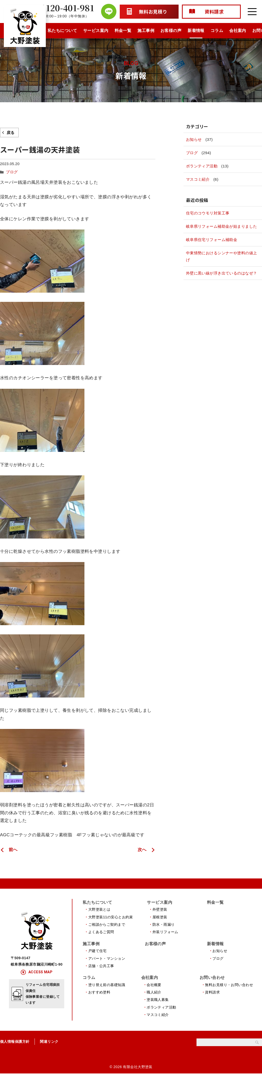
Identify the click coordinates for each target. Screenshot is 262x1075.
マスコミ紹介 (198, 179)
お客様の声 (170, 30)
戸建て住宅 (97, 951)
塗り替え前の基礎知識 (106, 985)
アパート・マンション (106, 959)
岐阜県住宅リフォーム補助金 (211, 239)
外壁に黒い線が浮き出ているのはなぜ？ (221, 273)
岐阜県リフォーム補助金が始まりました (221, 226)
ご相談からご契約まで (106, 924)
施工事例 (145, 30)
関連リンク (49, 1043)
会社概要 (154, 985)
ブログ (11, 172)
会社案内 (237, 30)
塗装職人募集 (158, 1001)
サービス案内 (95, 30)
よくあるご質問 (101, 932)
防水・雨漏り (163, 924)
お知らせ (194, 139)
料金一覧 (123, 30)
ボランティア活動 (201, 166)
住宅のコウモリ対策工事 (208, 213)
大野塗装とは (99, 909)
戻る (11, 132)
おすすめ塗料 (99, 993)
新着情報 (196, 30)
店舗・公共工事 (101, 966)
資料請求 (212, 993)
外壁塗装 (159, 909)
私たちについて (62, 30)
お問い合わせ (212, 978)
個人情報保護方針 (14, 1043)
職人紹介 (154, 993)
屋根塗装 (159, 916)
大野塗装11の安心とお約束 (110, 916)
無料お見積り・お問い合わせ (229, 985)
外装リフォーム (165, 932)
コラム (217, 30)
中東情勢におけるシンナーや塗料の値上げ (221, 256)
